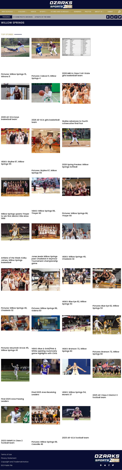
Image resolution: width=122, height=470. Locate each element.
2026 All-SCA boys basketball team (10, 118)
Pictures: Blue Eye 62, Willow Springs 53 (106, 306)
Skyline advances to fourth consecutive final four (75, 122)
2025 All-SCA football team (75, 437)
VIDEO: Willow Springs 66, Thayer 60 (43, 211)
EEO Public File (6, 465)
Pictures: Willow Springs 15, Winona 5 (14, 75)
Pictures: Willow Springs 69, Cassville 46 (44, 442)
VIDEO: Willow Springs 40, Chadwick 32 (74, 257)
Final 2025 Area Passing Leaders (12, 400)
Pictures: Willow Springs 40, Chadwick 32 (14, 309)
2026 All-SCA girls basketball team (45, 120)
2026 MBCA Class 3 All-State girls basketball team (76, 74)
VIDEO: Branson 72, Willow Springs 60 (74, 349)
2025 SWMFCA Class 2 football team (12, 441)
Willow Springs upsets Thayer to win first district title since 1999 (15, 216)
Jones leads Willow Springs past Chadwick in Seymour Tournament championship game (45, 260)
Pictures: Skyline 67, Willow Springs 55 (44, 171)
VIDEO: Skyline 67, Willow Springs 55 (12, 162)
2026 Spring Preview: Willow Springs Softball (75, 165)
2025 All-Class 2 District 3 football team (105, 396)
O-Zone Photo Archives (23, 17)
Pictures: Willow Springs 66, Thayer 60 (75, 214)
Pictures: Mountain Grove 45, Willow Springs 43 (15, 349)
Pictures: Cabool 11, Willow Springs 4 (44, 77)
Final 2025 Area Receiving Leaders (44, 393)
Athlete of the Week (43, 17)
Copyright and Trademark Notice (14, 462)
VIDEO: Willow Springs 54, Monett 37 (74, 393)
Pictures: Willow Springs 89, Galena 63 (44, 309)
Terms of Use (6, 454)
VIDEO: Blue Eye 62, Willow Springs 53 (74, 302)
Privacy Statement (8, 458)
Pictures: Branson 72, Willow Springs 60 (106, 352)
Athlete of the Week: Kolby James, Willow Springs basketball (14, 260)
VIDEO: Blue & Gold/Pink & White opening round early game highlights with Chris (44, 350)
